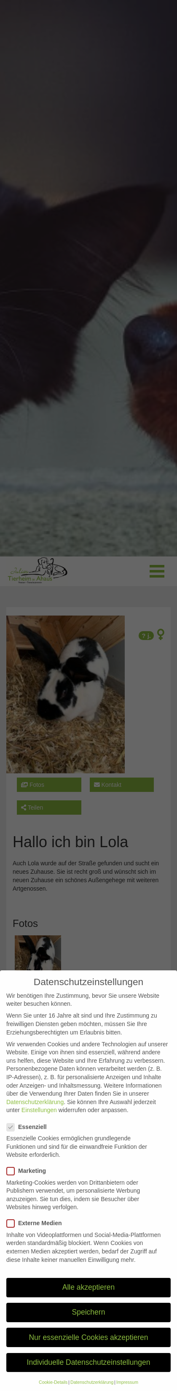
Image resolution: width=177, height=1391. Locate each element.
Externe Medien (36, 1232)
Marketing (28, 1180)
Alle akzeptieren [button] (88, 1296)
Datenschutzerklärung (35, 1110)
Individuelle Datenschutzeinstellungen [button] (88, 1371)
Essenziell (29, 1136)
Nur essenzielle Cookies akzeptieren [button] (88, 1346)
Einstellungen (39, 1119)
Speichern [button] (88, 1321)
